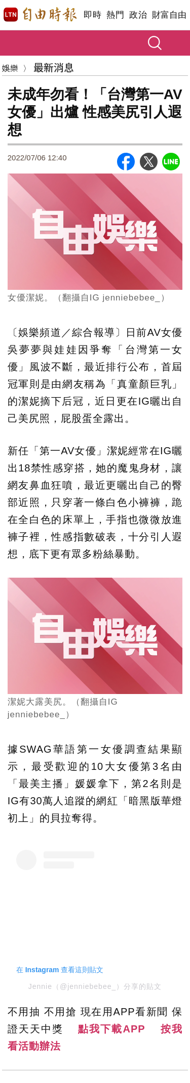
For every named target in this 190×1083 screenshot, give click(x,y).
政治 (138, 15)
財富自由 (169, 15)
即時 (92, 15)
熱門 (115, 15)
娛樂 (10, 68)
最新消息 (53, 67)
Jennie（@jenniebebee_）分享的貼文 (95, 986)
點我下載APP (111, 1028)
